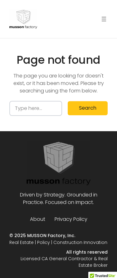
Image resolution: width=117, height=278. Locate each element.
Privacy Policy (71, 219)
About (37, 219)
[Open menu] (104, 19)
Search (87, 108)
